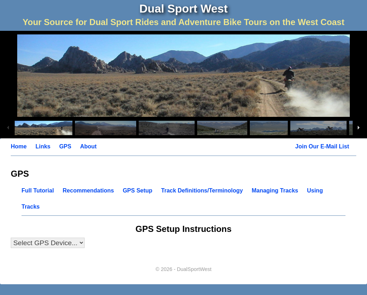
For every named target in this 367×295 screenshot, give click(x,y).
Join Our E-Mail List (322, 146)
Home (19, 146)
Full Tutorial (38, 190)
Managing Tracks (275, 190)
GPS (65, 146)
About (88, 146)
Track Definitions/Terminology (202, 190)
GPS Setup (137, 190)
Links (43, 146)
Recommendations (88, 190)
